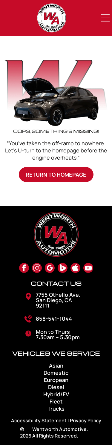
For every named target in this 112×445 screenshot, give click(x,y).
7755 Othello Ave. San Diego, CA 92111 (58, 300)
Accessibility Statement (39, 420)
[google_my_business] (50, 269)
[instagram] (37, 269)
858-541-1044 (54, 318)
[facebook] (24, 269)
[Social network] (62, 269)
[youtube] (88, 269)
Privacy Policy (85, 420)
